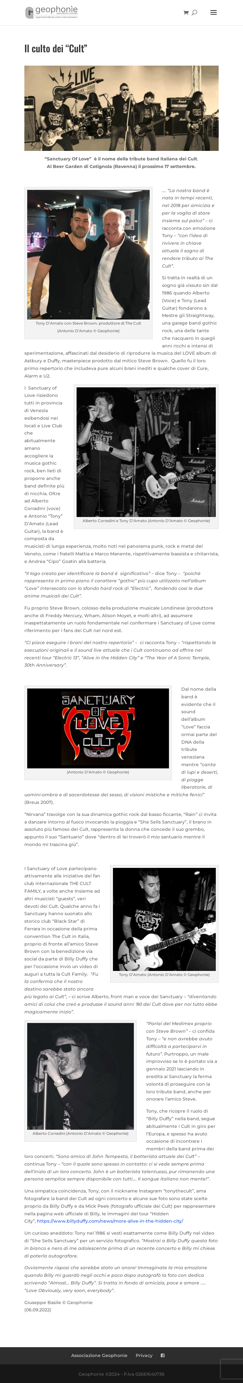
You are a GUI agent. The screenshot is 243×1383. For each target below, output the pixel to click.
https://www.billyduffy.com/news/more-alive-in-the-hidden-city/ (110, 1221)
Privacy (144, 1355)
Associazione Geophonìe (99, 1355)
